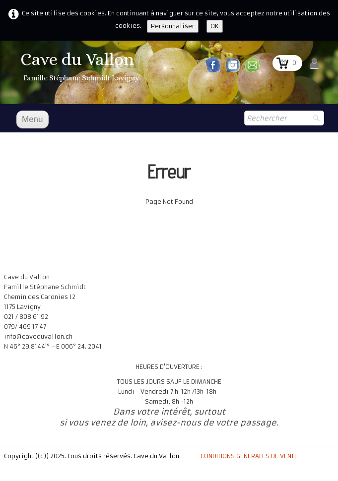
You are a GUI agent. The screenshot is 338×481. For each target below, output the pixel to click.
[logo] (81, 67)
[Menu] (32, 119)
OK (214, 26)
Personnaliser (173, 26)
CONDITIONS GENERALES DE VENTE (249, 456)
